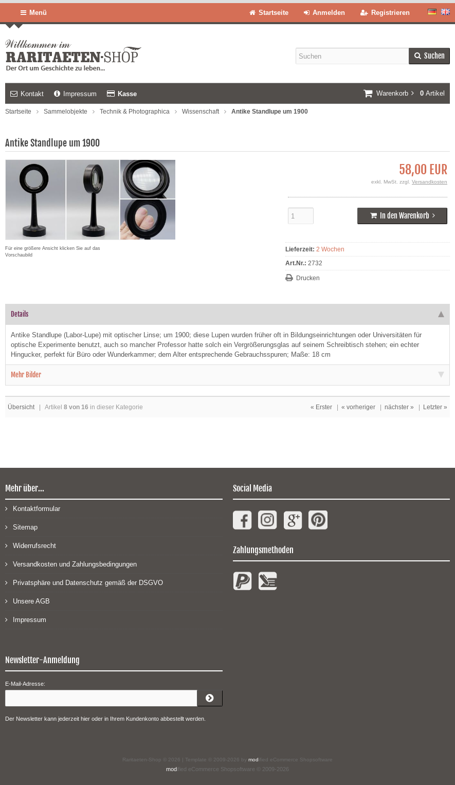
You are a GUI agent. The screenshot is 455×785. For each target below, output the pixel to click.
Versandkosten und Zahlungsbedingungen (71, 563)
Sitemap (21, 526)
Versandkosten (429, 182)
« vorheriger (358, 407)
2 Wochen (330, 249)
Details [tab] (227, 314)
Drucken (308, 278)
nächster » (399, 407)
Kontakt (27, 94)
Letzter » (435, 407)
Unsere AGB (27, 600)
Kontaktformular (32, 508)
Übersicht (21, 407)
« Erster (321, 407)
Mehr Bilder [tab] (227, 375)
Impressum (75, 94)
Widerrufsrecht (30, 545)
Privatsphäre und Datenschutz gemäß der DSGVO (84, 582)
